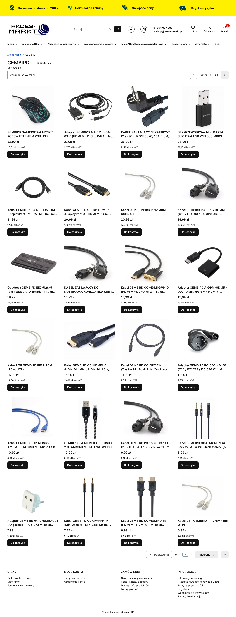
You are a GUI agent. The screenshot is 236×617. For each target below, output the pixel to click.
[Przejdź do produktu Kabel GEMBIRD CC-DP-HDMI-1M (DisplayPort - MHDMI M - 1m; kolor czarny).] (32, 185)
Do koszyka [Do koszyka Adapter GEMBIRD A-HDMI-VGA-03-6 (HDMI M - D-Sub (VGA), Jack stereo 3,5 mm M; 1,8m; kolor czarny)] (74, 154)
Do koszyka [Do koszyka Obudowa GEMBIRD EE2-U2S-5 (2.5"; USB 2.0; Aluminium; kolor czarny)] (18, 309)
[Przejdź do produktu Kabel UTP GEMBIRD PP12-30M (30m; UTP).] (146, 185)
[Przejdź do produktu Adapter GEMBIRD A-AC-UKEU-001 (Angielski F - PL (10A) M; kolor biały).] (32, 496)
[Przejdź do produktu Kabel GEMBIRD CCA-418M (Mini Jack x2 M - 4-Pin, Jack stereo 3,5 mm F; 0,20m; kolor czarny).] (203, 418)
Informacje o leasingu (190, 578)
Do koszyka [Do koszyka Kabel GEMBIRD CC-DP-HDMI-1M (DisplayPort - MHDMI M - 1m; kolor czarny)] (18, 231)
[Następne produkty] (206, 554)
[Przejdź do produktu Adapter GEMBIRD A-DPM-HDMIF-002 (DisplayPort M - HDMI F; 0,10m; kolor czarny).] (203, 263)
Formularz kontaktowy (20, 585)
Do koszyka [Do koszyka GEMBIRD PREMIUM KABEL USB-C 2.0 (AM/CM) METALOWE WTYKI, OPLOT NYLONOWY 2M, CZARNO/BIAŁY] (74, 465)
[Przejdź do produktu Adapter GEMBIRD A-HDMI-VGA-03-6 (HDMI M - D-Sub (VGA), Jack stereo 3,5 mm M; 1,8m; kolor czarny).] (89, 107)
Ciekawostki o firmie (19, 578)
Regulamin (184, 589)
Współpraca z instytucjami (193, 592)
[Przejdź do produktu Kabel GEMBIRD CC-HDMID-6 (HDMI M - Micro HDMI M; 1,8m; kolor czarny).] (89, 340)
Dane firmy (13, 581)
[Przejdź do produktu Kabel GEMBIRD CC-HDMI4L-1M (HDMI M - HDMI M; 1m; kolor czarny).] (146, 496)
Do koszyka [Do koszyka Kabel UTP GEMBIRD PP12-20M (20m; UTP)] (18, 387)
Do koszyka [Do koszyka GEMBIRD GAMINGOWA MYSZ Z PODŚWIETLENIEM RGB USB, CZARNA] (18, 154)
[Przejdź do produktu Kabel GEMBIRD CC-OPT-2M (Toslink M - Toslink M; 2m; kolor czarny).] (146, 340)
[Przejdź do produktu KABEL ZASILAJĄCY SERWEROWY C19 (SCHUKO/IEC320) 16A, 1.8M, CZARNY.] (146, 107)
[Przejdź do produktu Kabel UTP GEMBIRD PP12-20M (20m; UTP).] (32, 340)
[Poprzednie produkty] (159, 554)
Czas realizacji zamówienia (137, 578)
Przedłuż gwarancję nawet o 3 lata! (199, 581)
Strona (203, 74)
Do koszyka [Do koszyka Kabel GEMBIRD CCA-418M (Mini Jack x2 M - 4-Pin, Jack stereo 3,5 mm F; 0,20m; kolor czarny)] (188, 465)
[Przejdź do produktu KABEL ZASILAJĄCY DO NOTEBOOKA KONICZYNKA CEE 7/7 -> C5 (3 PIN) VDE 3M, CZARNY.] (89, 263)
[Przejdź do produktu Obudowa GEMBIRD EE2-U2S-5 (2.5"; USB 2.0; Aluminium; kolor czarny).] (32, 263)
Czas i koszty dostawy (134, 581)
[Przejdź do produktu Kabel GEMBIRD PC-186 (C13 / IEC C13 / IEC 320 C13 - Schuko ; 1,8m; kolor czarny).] (146, 418)
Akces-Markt (14, 54)
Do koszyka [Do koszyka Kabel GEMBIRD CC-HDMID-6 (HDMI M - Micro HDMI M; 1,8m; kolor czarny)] (74, 387)
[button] (117, 29)
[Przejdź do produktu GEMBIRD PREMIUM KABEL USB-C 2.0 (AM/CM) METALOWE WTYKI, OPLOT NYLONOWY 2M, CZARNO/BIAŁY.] (89, 418)
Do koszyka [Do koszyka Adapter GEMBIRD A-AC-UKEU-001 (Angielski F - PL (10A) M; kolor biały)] (18, 542)
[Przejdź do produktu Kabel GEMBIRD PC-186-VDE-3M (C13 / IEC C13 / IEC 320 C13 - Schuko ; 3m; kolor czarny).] (203, 185)
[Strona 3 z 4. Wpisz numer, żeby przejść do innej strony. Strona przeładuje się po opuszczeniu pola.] (211, 75)
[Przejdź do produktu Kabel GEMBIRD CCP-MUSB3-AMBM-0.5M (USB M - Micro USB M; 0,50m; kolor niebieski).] (32, 418)
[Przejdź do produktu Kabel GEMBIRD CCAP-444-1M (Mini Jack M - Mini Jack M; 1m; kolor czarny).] (89, 496)
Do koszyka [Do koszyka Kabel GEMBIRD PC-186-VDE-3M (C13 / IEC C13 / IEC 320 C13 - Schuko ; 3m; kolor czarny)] (188, 231)
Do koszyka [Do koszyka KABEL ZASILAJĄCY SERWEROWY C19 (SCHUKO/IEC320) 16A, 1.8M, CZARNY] (131, 154)
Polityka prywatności (190, 585)
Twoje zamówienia (75, 578)
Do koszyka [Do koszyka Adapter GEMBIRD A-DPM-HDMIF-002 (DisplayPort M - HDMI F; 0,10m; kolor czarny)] (188, 309)
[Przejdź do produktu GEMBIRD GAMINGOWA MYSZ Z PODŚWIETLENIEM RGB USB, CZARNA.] (32, 107)
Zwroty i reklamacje (189, 596)
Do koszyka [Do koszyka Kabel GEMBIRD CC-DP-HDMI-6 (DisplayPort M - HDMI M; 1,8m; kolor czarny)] (74, 231)
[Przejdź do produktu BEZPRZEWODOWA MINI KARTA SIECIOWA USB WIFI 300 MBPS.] (203, 107)
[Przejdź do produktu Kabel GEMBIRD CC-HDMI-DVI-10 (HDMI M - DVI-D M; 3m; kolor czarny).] (146, 263)
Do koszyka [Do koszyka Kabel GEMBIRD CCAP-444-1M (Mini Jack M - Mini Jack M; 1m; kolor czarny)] (74, 542)
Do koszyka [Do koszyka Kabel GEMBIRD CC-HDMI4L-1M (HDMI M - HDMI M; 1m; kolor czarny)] (131, 542)
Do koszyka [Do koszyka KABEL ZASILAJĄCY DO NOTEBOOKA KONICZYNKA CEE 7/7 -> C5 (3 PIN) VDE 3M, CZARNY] (74, 309)
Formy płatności (130, 589)
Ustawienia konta (74, 581)
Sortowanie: (14, 67)
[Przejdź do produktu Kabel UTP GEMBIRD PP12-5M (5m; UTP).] (203, 496)
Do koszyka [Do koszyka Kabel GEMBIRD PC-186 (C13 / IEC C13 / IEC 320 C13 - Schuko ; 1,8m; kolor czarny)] (131, 465)
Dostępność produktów (135, 585)
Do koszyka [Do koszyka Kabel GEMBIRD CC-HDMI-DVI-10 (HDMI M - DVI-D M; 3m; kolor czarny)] (131, 309)
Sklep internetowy (117, 612)
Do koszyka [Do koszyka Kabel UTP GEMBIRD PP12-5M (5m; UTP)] (188, 542)
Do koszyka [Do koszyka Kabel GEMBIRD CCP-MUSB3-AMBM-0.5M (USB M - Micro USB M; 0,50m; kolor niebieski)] (18, 465)
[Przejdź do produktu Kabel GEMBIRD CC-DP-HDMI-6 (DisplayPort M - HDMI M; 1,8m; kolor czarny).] (89, 185)
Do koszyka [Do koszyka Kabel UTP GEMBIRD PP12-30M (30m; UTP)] (131, 231)
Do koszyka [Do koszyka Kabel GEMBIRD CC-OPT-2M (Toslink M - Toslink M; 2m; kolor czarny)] (131, 387)
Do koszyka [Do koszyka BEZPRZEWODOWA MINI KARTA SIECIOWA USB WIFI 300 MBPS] (188, 154)
